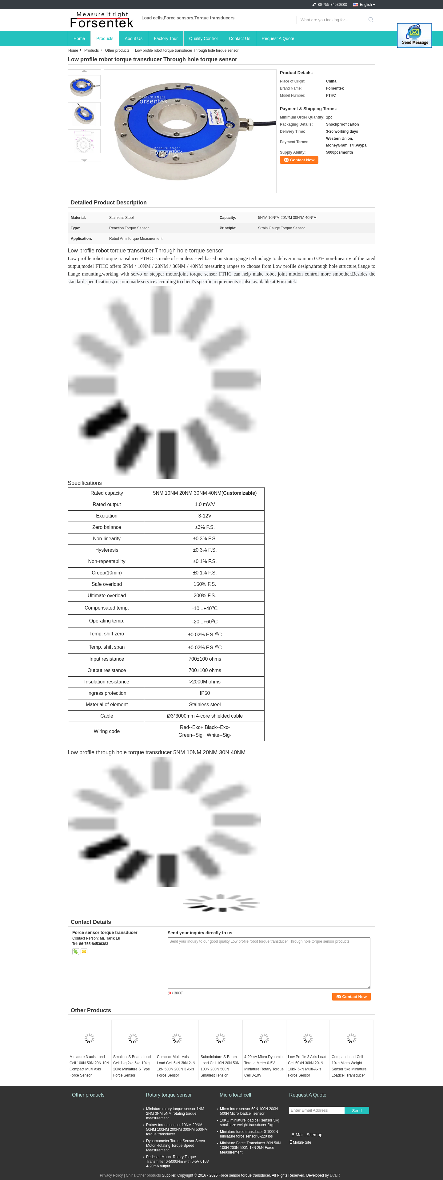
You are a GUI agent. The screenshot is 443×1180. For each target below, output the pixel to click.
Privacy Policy (111, 1175)
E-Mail (297, 1134)
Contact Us (239, 38)
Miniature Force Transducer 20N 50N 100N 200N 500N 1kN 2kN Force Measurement (250, 1147)
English (366, 4)
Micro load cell (235, 1094)
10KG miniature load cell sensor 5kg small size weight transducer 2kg (249, 1122)
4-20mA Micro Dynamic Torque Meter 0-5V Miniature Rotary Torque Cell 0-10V (264, 1066)
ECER (335, 1175)
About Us (134, 38)
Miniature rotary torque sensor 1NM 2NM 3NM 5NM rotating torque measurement (175, 1113)
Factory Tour (166, 38)
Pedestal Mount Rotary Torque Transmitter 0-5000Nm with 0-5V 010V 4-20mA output (177, 1161)
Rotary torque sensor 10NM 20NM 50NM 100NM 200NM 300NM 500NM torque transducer (177, 1129)
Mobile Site (300, 1142)
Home (79, 38)
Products (104, 38)
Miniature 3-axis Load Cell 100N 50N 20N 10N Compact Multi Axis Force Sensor (89, 1066)
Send (356, 1110)
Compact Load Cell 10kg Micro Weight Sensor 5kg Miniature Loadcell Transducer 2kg (349, 1069)
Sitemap (314, 1134)
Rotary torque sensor (169, 1094)
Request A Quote (278, 38)
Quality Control (203, 38)
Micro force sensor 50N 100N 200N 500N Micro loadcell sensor (249, 1111)
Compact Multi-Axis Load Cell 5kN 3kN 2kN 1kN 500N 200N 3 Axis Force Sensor (176, 1066)
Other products (117, 50)
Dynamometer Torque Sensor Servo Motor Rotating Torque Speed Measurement (175, 1145)
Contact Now (302, 160)
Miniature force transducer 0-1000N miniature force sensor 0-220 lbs (249, 1134)
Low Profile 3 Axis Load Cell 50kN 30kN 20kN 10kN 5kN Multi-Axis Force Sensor (307, 1066)
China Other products (143, 1175)
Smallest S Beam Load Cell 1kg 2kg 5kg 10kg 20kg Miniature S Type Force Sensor (132, 1066)
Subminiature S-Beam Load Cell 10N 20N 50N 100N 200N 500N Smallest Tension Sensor (220, 1069)
